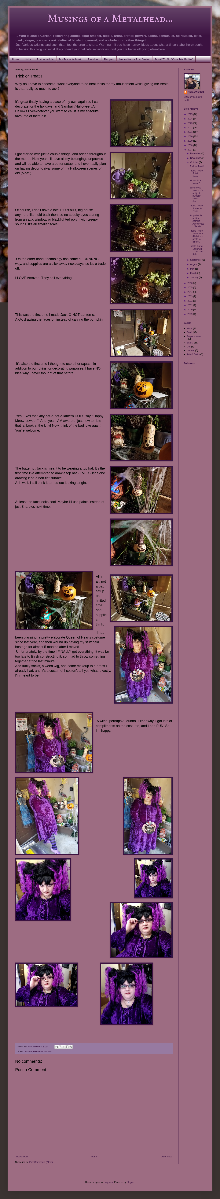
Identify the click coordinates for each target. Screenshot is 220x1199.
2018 (190, 145)
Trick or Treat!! (197, 166)
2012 (190, 300)
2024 (190, 118)
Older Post (166, 1156)
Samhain (48, 1051)
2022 (190, 127)
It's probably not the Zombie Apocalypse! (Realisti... (197, 221)
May (192, 268)
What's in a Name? (195, 181)
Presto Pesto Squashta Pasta (196, 208)
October (194, 162)
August (194, 264)
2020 (190, 136)
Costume (28, 1051)
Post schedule (45, 59)
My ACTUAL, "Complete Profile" (174, 59)
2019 (190, 141)
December (195, 153)
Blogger (130, 1182)
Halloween (38, 1051)
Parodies (93, 59)
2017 (190, 149)
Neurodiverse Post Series (134, 59)
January (194, 277)
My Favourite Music (70, 59)
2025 (190, 114)
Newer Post (22, 1156)
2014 (190, 292)
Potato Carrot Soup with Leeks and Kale (196, 250)
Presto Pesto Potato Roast (196, 173)
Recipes (109, 59)
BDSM (190, 342)
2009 (190, 314)
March (193, 273)
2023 (190, 123)
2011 (190, 305)
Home (15, 59)
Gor (189, 346)
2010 (190, 309)
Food (189, 332)
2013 (190, 296)
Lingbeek (108, 1182)
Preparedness (194, 336)
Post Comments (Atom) (41, 1162)
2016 (190, 283)
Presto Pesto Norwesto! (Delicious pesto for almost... (196, 236)
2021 (190, 132)
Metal (189, 328)
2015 (190, 287)
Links (28, 59)
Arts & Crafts (193, 354)
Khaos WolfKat (196, 92)
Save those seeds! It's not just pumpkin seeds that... (196, 194)
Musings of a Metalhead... (94, 19)
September (196, 260)
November (195, 158)
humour (191, 350)
